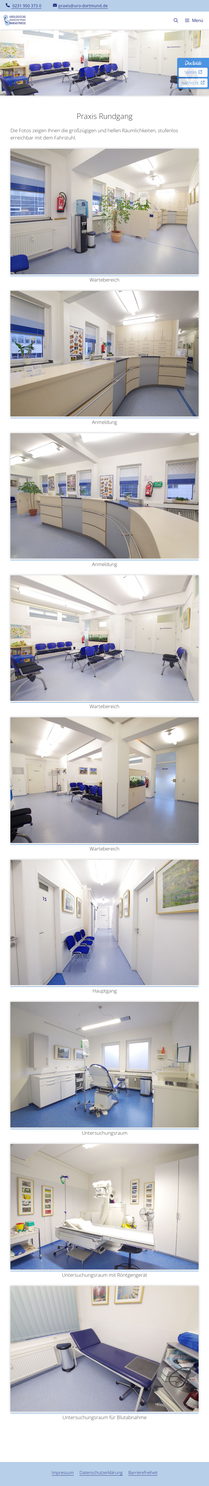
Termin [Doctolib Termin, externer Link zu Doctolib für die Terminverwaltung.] (193, 72)
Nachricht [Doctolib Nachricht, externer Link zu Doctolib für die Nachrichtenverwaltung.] (193, 83)
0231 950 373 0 (23, 5)
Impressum (63, 1472)
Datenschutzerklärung (101, 1472)
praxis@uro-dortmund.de (80, 5)
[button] (176, 20)
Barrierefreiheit (143, 1472)
